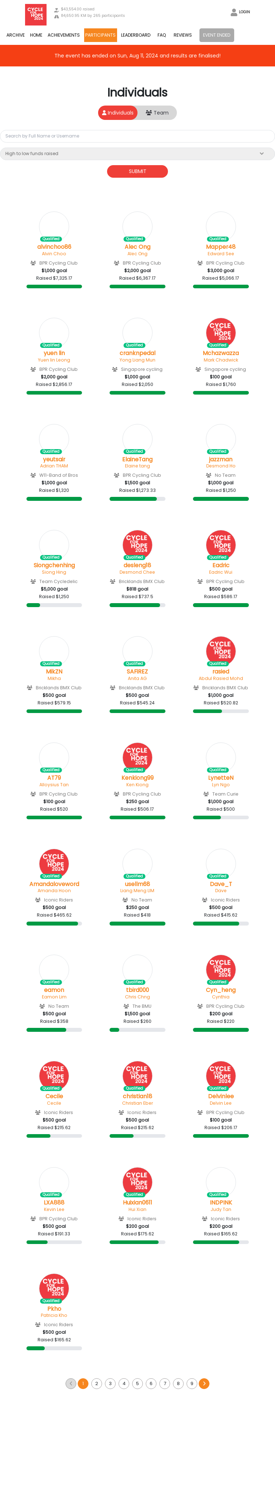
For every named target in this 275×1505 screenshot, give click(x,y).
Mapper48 (221, 247)
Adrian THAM (54, 466)
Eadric (221, 565)
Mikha (54, 678)
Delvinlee (221, 1096)
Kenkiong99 (137, 778)
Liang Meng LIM (137, 890)
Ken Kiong (137, 785)
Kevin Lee (54, 1209)
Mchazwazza (221, 353)
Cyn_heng (221, 990)
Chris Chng (137, 997)
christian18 (137, 1096)
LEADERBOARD (135, 35)
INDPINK (221, 1203)
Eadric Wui (220, 572)
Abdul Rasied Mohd (221, 678)
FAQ (162, 35)
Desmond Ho (221, 466)
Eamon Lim (54, 997)
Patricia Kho (54, 1315)
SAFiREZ (137, 672)
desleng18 (137, 565)
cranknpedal (137, 353)
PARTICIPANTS (100, 35)
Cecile (54, 1096)
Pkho (54, 1309)
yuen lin (54, 353)
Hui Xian (137, 1209)
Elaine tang (137, 466)
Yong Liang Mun (137, 360)
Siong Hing (54, 572)
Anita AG (137, 678)
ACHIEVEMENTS (64, 35)
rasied (220, 672)
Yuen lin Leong (54, 360)
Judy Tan (221, 1209)
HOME (36, 35)
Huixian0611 (137, 1203)
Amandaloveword (54, 884)
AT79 (54, 778)
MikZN (54, 672)
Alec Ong (137, 247)
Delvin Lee (221, 1103)
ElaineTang (137, 459)
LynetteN (220, 778)
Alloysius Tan (54, 785)
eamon (54, 990)
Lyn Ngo (221, 785)
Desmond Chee (137, 572)
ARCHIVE (15, 35)
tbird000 (137, 990)
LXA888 (54, 1203)
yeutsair (54, 459)
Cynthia (221, 997)
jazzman (220, 459)
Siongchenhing (54, 565)
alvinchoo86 (54, 247)
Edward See (221, 254)
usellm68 (137, 884)
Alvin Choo (54, 254)
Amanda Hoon (54, 890)
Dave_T (221, 884)
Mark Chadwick (221, 360)
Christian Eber (137, 1103)
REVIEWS (183, 35)
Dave (221, 890)
